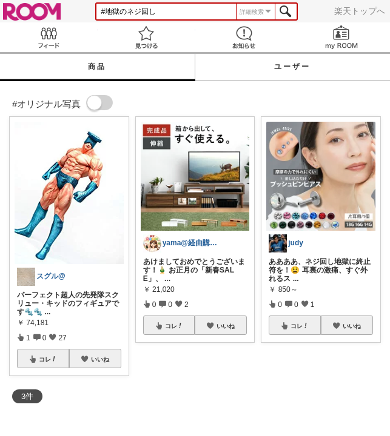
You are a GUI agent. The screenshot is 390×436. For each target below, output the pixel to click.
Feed (49, 37)
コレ (48, 359)
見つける (146, 37)
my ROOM (341, 37)
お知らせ (244, 37)
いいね (100, 359)
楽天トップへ (359, 11)
